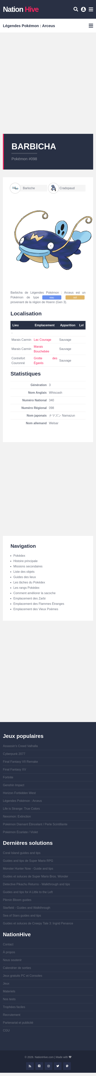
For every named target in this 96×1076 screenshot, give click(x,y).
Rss (30, 1066)
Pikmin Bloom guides (17, 900)
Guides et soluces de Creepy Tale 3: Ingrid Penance (38, 923)
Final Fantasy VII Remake (20, 761)
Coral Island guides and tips (21, 853)
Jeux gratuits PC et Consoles (22, 975)
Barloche (22, 188)
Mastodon (67, 1066)
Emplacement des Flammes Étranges (38, 603)
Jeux (6, 983)
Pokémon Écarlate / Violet (20, 832)
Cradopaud (62, 188)
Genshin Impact (13, 785)
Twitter (58, 1066)
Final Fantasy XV (14, 769)
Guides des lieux (24, 577)
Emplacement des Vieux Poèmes (35, 609)
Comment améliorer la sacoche (34, 593)
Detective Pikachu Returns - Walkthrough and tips (36, 884)
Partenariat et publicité (18, 1022)
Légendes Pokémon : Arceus (22, 800)
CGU (6, 1030)
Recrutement (11, 1014)
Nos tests (9, 999)
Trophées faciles (14, 1007)
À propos (9, 952)
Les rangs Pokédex (26, 587)
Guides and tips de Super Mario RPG (28, 860)
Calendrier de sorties (17, 967)
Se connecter (84, 11)
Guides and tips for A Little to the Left (28, 892)
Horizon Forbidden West (19, 793)
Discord (39, 1066)
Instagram (48, 1066)
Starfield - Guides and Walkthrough (26, 907)
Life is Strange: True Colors (21, 808)
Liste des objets (23, 571)
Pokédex (19, 555)
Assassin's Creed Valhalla (20, 746)
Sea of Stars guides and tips (22, 915)
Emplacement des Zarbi (29, 598)
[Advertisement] (43, 83)
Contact (8, 944)
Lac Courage (42, 339)
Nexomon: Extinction (17, 816)
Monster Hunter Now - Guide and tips (28, 868)
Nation (20, 9)
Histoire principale (25, 561)
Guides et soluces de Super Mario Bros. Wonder (35, 876)
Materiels (9, 991)
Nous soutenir (12, 960)
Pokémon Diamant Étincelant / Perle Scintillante (35, 824)
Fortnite (8, 777)
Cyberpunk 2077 (14, 753)
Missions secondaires (27, 566)
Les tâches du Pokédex (29, 582)
